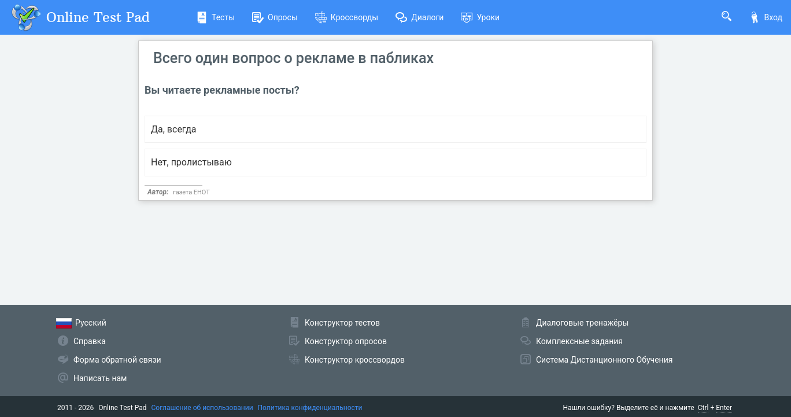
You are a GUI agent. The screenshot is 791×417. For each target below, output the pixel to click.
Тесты (215, 17)
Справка (89, 341)
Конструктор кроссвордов (355, 359)
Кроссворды (346, 17)
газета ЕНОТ (191, 192)
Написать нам (100, 378)
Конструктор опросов (346, 341)
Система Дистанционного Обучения (604, 359)
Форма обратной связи (117, 359)
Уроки (480, 17)
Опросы (275, 17)
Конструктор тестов (342, 322)
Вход (765, 17)
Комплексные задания (579, 341)
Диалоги (419, 17)
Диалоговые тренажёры (582, 322)
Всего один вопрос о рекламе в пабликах (293, 58)
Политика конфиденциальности (310, 408)
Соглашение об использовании (202, 408)
